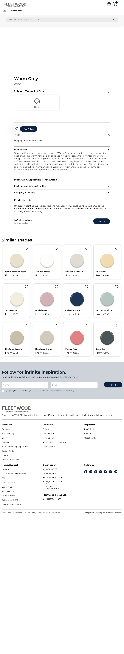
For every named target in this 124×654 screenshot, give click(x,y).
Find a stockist (8, 499)
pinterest (110, 475)
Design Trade (8, 454)
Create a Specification (12, 508)
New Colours (49, 441)
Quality (5, 441)
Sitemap (56, 516)
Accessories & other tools (54, 446)
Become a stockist (10, 463)
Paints (46, 433)
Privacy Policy (44, 516)
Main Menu (120, 4)
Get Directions (52, 492)
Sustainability (8, 437)
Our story (6, 433)
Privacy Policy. (68, 394)
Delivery (5, 473)
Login (109, 4)
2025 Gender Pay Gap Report (15, 450)
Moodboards (90, 441)
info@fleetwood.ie (54, 481)
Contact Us (7, 490)
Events (5, 459)
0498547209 (51, 473)
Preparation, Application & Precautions (39, 182)
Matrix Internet (115, 516)
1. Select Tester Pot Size (29, 91)
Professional (16, 11)
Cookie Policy (30, 516)
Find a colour (49, 450)
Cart (116, 2)
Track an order (8, 486)
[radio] (26, 104)
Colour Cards (49, 437)
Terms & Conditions (51, 394)
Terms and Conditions (12, 516)
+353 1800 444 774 (54, 502)
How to (87, 437)
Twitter (100, 475)
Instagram (90, 475)
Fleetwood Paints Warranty (14, 477)
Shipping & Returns (26, 195)
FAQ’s (4, 482)
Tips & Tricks (89, 433)
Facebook (85, 475)
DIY (4, 11)
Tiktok (95, 475)
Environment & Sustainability (33, 189)
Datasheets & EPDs (11, 503)
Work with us (8, 495)
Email (116, 475)
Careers (5, 446)
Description (21, 151)
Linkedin (105, 475)
